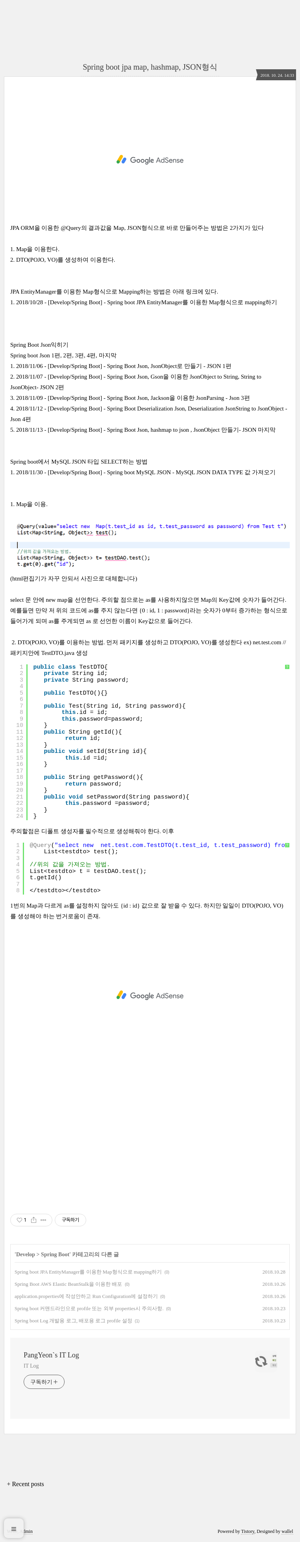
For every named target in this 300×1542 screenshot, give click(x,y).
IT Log (31, 1366)
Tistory (247, 1531)
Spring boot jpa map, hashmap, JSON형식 (150, 67)
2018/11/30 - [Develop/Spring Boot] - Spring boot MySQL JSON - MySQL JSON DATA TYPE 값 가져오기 (146, 472)
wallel (287, 1531)
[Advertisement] (150, 160)
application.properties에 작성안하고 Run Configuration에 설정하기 (86, 1296)
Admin (26, 1531)
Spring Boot (55, 1254)
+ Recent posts (25, 1484)
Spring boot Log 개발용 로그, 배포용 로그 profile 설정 (73, 1321)
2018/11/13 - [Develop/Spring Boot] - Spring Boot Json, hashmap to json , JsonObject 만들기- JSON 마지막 (146, 430)
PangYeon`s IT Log (51, 1355)
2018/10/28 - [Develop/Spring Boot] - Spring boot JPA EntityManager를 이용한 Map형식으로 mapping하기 (146, 302)
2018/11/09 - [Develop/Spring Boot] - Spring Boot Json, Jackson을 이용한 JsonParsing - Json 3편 (133, 398)
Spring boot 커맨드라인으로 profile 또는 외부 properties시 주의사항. (89, 1308)
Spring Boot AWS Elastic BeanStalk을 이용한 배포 (68, 1284)
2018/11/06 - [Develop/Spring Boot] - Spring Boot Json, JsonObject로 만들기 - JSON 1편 (123, 366)
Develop (25, 1254)
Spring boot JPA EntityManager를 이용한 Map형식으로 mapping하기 (88, 1272)
